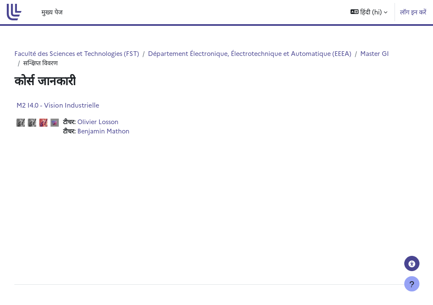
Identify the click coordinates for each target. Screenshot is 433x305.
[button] (369, 12)
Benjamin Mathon (119, 132)
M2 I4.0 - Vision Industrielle (73, 105)
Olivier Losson (115, 122)
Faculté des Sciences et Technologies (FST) (95, 53)
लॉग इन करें (413, 11)
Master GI (54, 62)
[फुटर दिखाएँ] (411, 283)
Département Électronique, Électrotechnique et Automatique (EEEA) (273, 53)
